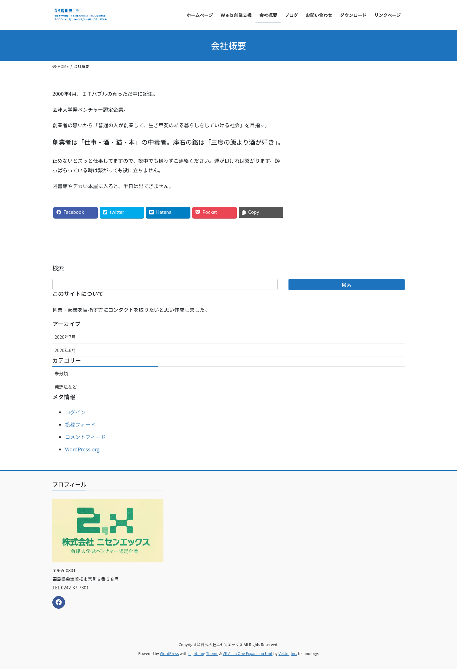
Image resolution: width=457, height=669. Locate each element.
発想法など (66, 387)
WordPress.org (82, 449)
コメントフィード (85, 437)
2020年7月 (65, 337)
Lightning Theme (203, 653)
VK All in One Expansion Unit (248, 653)
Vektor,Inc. (287, 653)
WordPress (169, 653)
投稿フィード (80, 424)
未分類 (61, 373)
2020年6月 (65, 350)
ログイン (75, 412)
